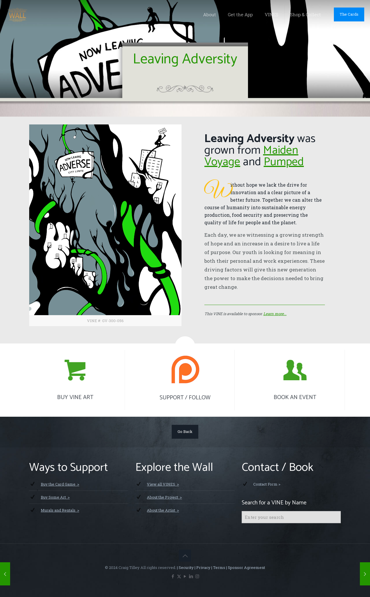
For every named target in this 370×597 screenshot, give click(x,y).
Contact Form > (266, 484)
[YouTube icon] (185, 576)
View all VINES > (163, 484)
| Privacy (202, 567)
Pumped (284, 162)
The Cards (349, 14)
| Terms (217, 567)
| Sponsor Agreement (245, 567)
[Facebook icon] (173, 576)
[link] (105, 225)
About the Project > (164, 497)
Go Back (185, 431)
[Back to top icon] (185, 556)
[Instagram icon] (197, 576)
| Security (185, 567)
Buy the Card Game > (60, 484)
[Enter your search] (291, 517)
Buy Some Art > (55, 497)
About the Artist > (163, 510)
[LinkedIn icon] (191, 576)
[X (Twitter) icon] (179, 576)
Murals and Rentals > (60, 510)
